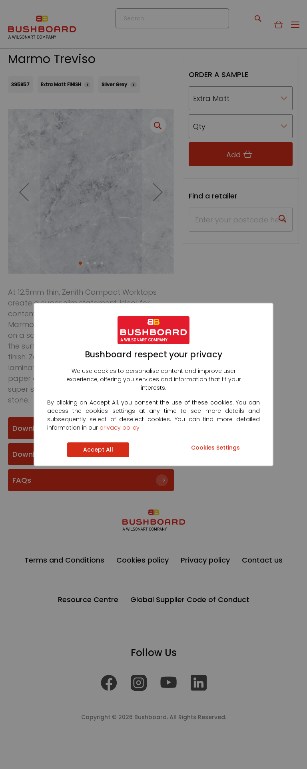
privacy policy (120, 428)
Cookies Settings (215, 448)
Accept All (98, 450)
